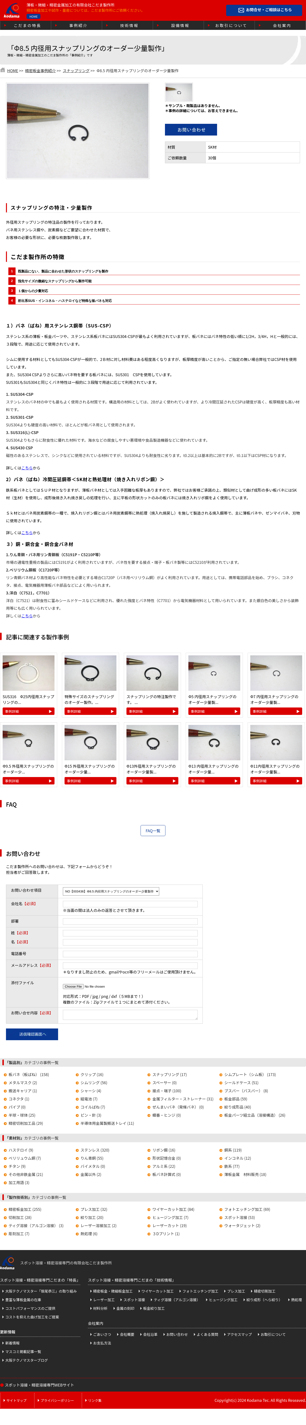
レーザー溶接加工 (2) (99, 1227)
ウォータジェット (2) (242, 1227)
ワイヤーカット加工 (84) (173, 1210)
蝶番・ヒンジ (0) (166, 1116)
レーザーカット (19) (169, 1227)
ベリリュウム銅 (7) (25, 1159)
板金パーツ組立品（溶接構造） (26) (254, 1116)
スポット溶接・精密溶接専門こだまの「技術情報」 (132, 1281)
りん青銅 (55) (92, 1159)
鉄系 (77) (232, 1167)
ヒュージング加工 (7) (170, 1219)
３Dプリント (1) (166, 1235)
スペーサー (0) (164, 1084)
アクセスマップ (239, 1335)
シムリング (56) (94, 1084)
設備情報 (180, 25)
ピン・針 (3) (91, 1116)
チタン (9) (17, 1167)
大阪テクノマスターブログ (26, 1361)
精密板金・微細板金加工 (113, 1292)
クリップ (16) (92, 1076)
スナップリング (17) (169, 1076)
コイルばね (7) (93, 1108)
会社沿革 (150, 1335)
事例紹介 (78, 25)
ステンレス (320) (95, 1151)
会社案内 (282, 25)
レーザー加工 (104, 1301)
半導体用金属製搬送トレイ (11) (107, 1124)
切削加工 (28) (20, 1219)
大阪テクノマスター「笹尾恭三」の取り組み (41, 1292)
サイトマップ (16, 1401)
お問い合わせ (177, 1335)
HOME (33, 16)
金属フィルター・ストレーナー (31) (182, 1100)
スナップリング (76, 70)
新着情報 (12, 1344)
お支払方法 (102, 1344)
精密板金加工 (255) (25, 1210)
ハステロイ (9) (21, 1151)
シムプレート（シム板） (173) (250, 1076)
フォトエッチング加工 (200, 1292)
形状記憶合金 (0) (166, 1159)
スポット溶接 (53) (239, 1219)
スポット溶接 (134, 1301)
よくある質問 (207, 1335)
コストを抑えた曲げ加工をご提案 (32, 1318)
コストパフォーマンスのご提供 (30, 1309)
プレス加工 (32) (94, 1210)
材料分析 (100, 1309)
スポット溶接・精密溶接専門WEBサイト (39, 1386)
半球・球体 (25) (22, 1116)
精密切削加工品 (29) (26, 1124)
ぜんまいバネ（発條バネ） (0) (178, 1108)
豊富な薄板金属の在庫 (23, 1301)
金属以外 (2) (91, 1176)
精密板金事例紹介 (40, 70)
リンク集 (95, 1401)
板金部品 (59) (235, 1100)
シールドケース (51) (241, 1084)
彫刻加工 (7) (19, 1235)
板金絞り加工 (154, 1309)
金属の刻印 (125, 1309)
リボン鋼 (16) (163, 1151)
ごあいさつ (102, 1335)
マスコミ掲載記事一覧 (23, 1352)
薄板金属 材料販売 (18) (245, 1176)
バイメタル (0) (93, 1167)
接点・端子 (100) (166, 1092)
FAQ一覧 (153, 830)
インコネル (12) (237, 1159)
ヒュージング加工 (223, 1301)
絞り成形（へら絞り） (264, 1301)
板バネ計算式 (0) (166, 1176)
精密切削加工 (264, 1292)
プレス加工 (236, 1292)
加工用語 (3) (19, 1184)
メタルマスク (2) (23, 1084)
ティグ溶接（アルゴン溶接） (177, 1301)
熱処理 (296, 1301)
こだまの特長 (27, 25)
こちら (27, 468)
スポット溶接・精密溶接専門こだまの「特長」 (40, 1281)
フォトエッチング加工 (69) (247, 1210)
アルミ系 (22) (163, 1167)
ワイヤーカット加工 (158, 1292)
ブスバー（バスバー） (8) (246, 1092)
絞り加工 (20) (92, 1219)
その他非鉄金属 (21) (26, 1176)
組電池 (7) (89, 1100)
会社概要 (127, 1335)
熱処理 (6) (89, 1235)
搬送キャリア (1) (23, 1092)
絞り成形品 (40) (237, 1108)
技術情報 (129, 25)
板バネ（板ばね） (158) (29, 1076)
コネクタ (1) (19, 1100)
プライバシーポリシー (57, 1401)
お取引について (231, 25)
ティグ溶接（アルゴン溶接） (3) (36, 1227)
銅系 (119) (233, 1151)
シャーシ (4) (91, 1092)
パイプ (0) (17, 1108)
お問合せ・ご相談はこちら (269, 10)
